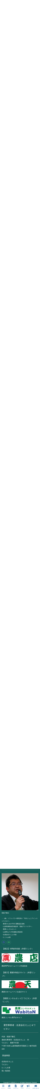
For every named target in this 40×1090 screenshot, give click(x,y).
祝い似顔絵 (6, 1071)
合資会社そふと (8, 1061)
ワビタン (5, 1064)
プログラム (15, 1087)
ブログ (22, 1087)
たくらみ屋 (6, 1068)
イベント (28, 1087)
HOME (9, 1087)
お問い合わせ (36, 1087)
